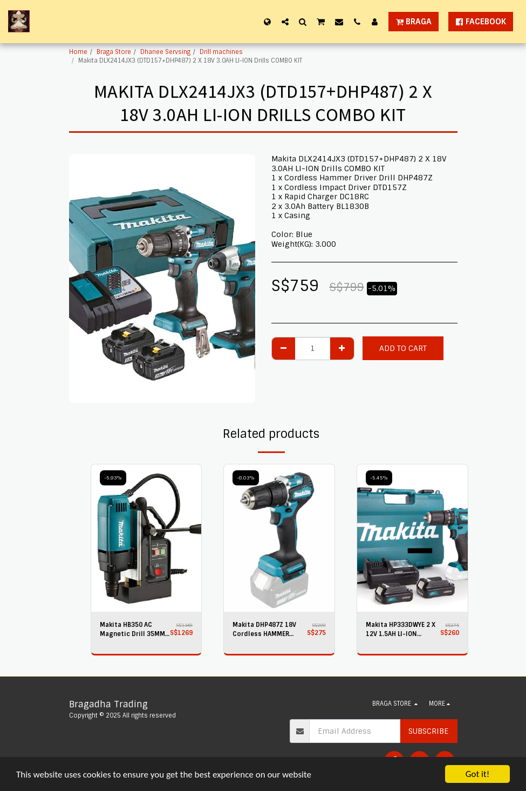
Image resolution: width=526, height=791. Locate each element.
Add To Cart (403, 348)
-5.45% (379, 478)
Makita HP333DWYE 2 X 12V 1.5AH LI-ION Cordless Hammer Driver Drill (400, 630)
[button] (285, 21)
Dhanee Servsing (165, 52)
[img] (146, 538)
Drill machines (221, 52)
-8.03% (246, 478)
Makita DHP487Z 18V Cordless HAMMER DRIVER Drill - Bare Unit (268, 630)
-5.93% (113, 478)
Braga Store (114, 52)
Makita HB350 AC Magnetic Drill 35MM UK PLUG (132, 630)
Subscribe (428, 731)
